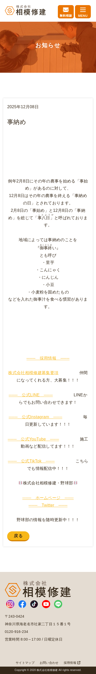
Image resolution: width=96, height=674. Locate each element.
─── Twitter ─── (48, 505)
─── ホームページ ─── (48, 498)
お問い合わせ (49, 663)
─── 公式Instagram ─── (35, 417)
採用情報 (72, 663)
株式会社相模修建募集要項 (33, 373)
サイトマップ (25, 663)
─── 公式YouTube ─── (33, 439)
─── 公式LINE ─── (31, 395)
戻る (18, 536)
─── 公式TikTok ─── (31, 461)
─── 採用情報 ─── (48, 358)
